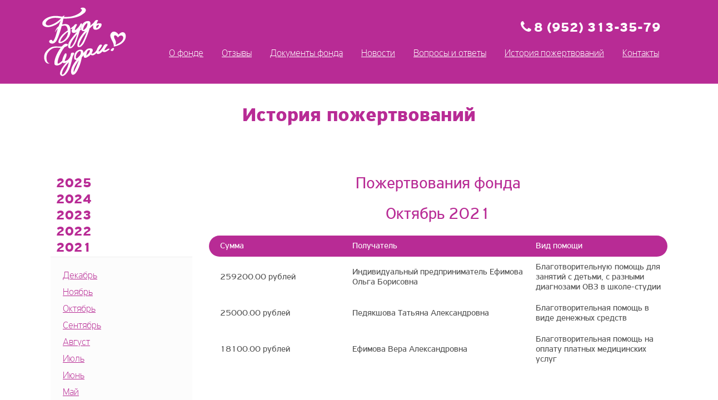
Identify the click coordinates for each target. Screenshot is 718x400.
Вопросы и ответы (449, 53)
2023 (74, 216)
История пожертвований (554, 53)
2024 (74, 200)
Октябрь (79, 309)
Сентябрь (82, 326)
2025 (74, 184)
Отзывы (237, 53)
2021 (74, 248)
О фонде (186, 53)
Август (76, 342)
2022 (74, 232)
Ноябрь (78, 292)
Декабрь (80, 276)
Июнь (73, 376)
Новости (378, 53)
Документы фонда (306, 53)
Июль (73, 359)
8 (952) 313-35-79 (597, 28)
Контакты (640, 53)
